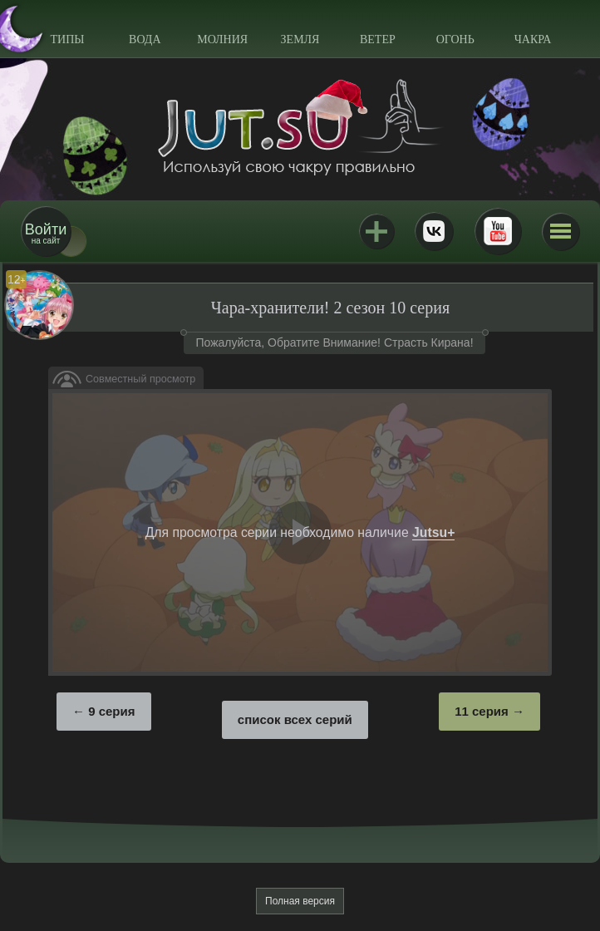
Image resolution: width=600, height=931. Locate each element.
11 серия (482, 711)
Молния (222, 39)
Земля (300, 39)
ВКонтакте (434, 231)
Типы (67, 39)
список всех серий (295, 719)
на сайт (45, 233)
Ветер (378, 39)
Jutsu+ (376, 231)
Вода (144, 39)
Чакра (533, 39)
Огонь (455, 39)
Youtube (498, 231)
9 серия (111, 711)
